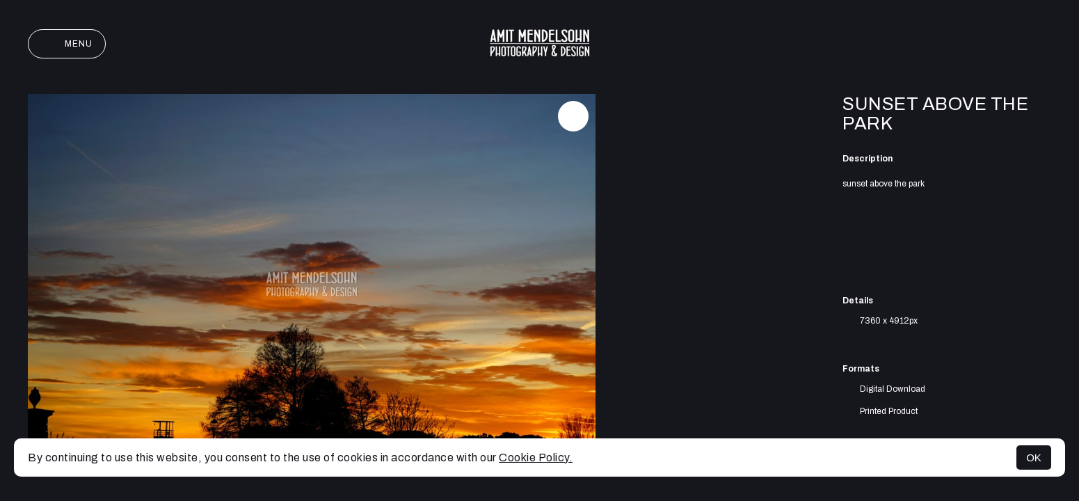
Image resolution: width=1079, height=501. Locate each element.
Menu (67, 43)
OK (1033, 457)
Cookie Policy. (536, 457)
